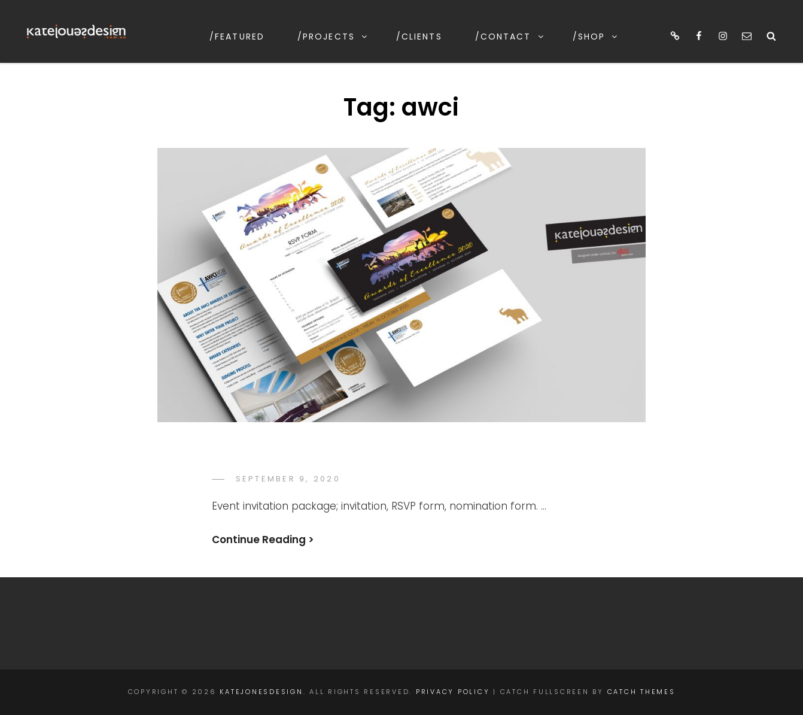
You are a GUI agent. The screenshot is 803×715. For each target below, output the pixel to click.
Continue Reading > (263, 539)
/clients (419, 37)
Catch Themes (641, 691)
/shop (596, 37)
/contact (510, 37)
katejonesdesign (261, 691)
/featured (236, 37)
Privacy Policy (453, 691)
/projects (333, 37)
